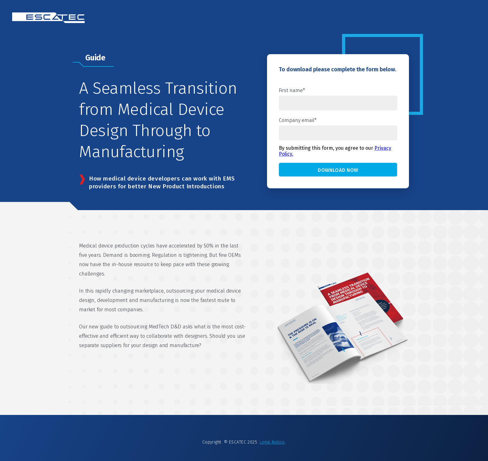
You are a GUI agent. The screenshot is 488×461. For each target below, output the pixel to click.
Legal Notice (272, 442)
